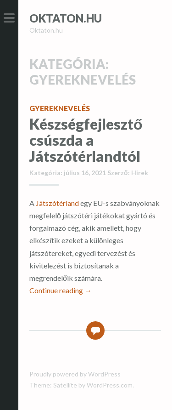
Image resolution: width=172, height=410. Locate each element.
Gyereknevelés (59, 108)
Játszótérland (57, 203)
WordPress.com (110, 385)
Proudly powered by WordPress (75, 374)
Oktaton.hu (65, 18)
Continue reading (60, 290)
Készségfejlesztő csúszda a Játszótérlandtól (86, 140)
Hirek (139, 173)
